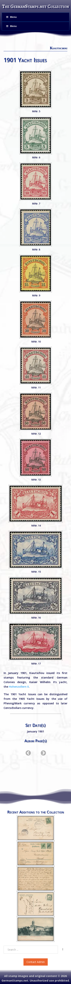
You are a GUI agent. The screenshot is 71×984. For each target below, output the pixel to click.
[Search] (62, 949)
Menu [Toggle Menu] (11, 17)
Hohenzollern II (19, 686)
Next (42, 752)
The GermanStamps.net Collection (35, 6)
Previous (27, 752)
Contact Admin (36, 962)
